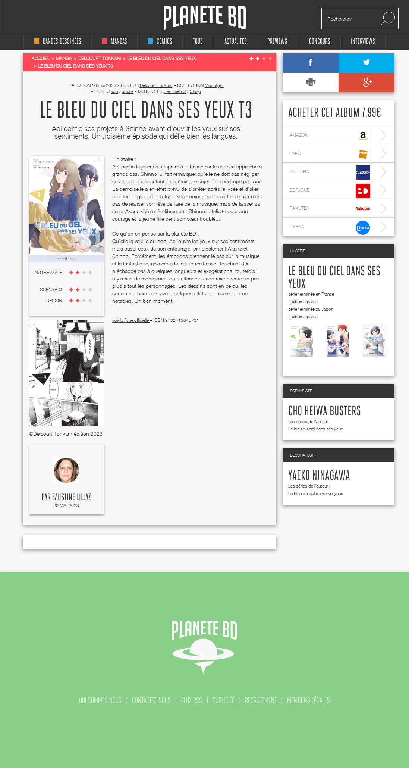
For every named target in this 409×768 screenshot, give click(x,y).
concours (319, 41)
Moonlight (214, 85)
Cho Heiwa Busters (324, 411)
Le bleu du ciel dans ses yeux (315, 429)
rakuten (329, 209)
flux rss (191, 700)
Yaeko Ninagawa (319, 476)
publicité (224, 700)
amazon (329, 136)
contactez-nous (151, 700)
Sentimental (175, 91)
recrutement (261, 700)
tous (198, 41)
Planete (205, 18)
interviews (363, 41)
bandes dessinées (57, 41)
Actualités (235, 41)
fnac (329, 154)
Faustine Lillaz (71, 497)
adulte (127, 91)
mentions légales (308, 700)
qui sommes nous (100, 700)
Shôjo (195, 91)
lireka (329, 227)
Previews (277, 41)
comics (160, 41)
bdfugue (329, 191)
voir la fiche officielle (131, 320)
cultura (329, 172)
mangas (114, 41)
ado (114, 91)
